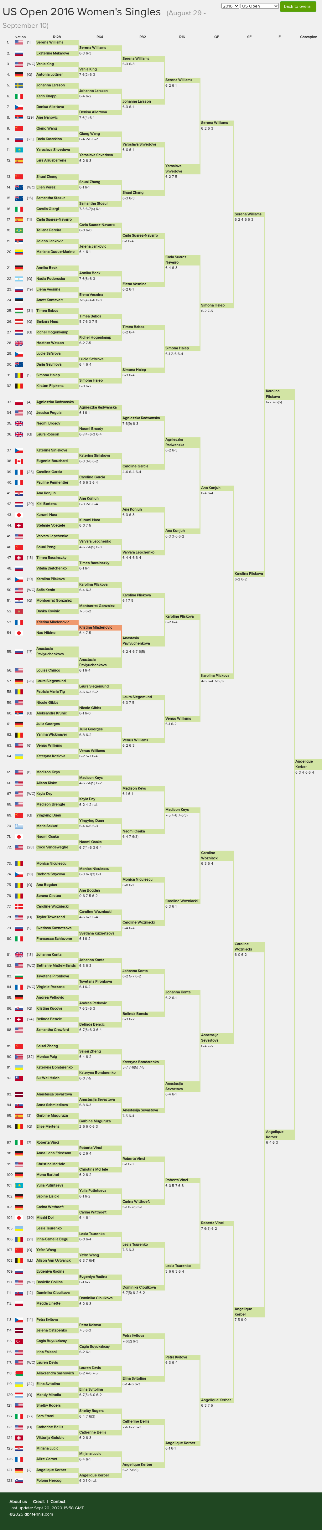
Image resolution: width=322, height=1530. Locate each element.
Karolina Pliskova (249, 574)
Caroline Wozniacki (181, 901)
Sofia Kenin (45, 590)
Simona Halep (213, 305)
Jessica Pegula (48, 413)
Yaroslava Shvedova (139, 145)
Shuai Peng (45, 547)
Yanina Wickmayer (51, 735)
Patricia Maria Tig (50, 692)
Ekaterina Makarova (52, 53)
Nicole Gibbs (47, 703)
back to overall (298, 6)
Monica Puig (46, 1057)
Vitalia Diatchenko (51, 568)
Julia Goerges (48, 724)
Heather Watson (50, 343)
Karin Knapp (46, 96)
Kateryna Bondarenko (140, 1062)
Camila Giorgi (47, 209)
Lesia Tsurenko (49, 1228)
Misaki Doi (45, 1218)
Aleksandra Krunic (51, 713)
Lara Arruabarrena (51, 160)
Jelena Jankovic (49, 241)
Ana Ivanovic (47, 118)
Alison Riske (46, 783)
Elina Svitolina (134, 1379)
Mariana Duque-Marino (55, 252)
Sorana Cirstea (48, 896)
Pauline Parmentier (52, 483)
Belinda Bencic (135, 1014)
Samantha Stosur (50, 198)
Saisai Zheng (47, 1046)
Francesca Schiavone (54, 939)
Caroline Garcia (135, 466)
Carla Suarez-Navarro (54, 220)
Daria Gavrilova (48, 365)
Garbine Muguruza (52, 1116)
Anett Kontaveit (49, 300)
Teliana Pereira (48, 230)
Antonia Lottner (49, 75)
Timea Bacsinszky (51, 558)
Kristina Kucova (49, 1009)
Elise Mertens (48, 1127)
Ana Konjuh (211, 488)
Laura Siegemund (51, 681)
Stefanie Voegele (50, 526)
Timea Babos (47, 311)
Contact (57, 1502)
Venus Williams (178, 719)
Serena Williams (49, 42)
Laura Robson (47, 434)
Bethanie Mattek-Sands (56, 966)
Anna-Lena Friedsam (53, 1153)
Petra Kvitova (47, 1320)
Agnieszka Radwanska (55, 402)
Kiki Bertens (46, 504)
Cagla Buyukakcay (51, 1341)
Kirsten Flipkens (50, 386)
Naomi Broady (48, 423)
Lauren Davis (47, 1363)
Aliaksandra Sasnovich (55, 1373)
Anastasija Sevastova (54, 1094)
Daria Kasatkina (49, 139)
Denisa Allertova (50, 107)
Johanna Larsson (50, 85)
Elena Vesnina (134, 284)
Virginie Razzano (50, 987)
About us (18, 1502)
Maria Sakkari (47, 826)
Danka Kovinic (48, 611)
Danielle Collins (49, 1282)
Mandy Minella (48, 1395)
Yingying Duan (48, 815)
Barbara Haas (47, 322)
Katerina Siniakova (51, 450)
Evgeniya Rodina (50, 1272)
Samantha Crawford (52, 1030)
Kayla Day (44, 794)
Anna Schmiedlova (52, 1105)
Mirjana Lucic (47, 1448)
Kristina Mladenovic (52, 622)
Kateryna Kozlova (50, 756)
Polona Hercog (48, 1481)
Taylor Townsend (50, 917)
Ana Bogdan (46, 885)
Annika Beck (46, 268)
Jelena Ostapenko (51, 1330)
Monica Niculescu (51, 864)
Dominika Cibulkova (139, 1288)
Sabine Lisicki (47, 1196)
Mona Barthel (47, 1175)
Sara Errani (45, 1416)
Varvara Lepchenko (52, 536)
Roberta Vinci (47, 1143)
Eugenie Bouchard (52, 461)
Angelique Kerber (216, 1400)
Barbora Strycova (50, 874)
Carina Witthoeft (136, 1202)
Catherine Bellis (135, 1422)
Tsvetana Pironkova (52, 976)
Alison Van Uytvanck (53, 1261)
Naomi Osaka (133, 831)
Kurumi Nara (46, 515)
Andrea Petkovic (50, 998)
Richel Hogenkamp (52, 332)
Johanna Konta (48, 955)
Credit (38, 1502)
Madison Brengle (50, 804)
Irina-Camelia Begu (52, 1239)
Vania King (45, 64)
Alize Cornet (46, 1459)
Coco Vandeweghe (52, 847)
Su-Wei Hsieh (48, 1078)
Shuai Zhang (46, 177)
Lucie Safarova (48, 354)
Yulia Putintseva (49, 1185)
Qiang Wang (46, 129)
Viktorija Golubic (50, 1438)
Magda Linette (48, 1304)
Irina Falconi (46, 1352)
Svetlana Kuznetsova (53, 928)
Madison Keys (48, 772)
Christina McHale (50, 1164)
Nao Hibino (45, 633)
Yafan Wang (46, 1250)
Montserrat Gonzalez (54, 601)
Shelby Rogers (48, 1406)
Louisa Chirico (48, 670)
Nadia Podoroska (50, 279)
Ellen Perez (45, 187)
